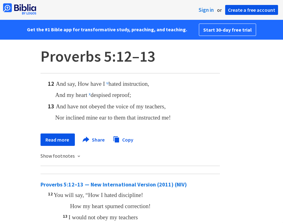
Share (93, 140)
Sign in (206, 10)
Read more (57, 140)
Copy (123, 139)
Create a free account (251, 10)
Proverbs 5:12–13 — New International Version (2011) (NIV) (114, 184)
